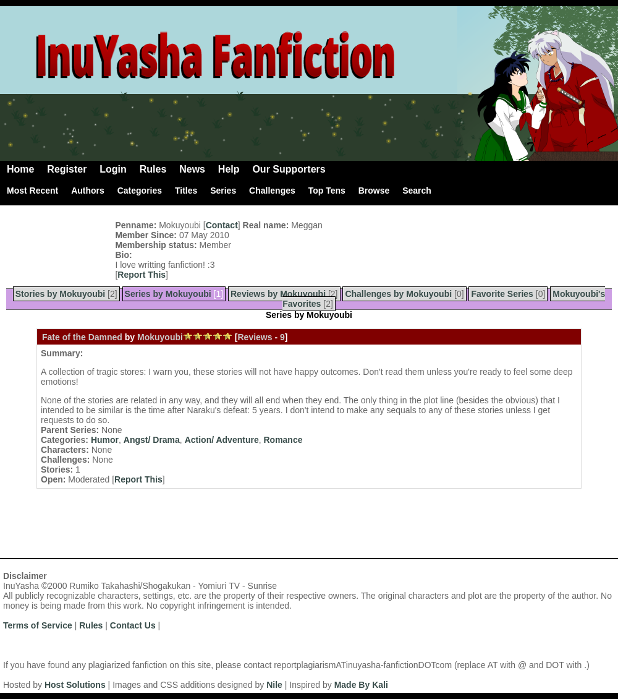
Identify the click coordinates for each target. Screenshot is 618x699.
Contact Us (133, 625)
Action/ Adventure (222, 440)
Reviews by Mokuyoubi (278, 294)
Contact (222, 225)
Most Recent (32, 190)
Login (113, 169)
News (192, 169)
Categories (139, 190)
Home (20, 169)
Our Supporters (288, 169)
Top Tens (326, 190)
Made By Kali (361, 685)
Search (416, 190)
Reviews (254, 337)
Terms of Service (37, 625)
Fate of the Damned (82, 337)
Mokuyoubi (160, 337)
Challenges (272, 190)
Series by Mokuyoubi (168, 294)
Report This (141, 275)
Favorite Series (502, 294)
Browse (374, 190)
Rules (153, 169)
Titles (186, 190)
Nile (274, 685)
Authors (87, 190)
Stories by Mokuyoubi (60, 294)
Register (67, 169)
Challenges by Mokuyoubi (398, 294)
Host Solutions (75, 685)
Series (223, 190)
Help (229, 169)
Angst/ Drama (152, 440)
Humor (105, 440)
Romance (282, 440)
